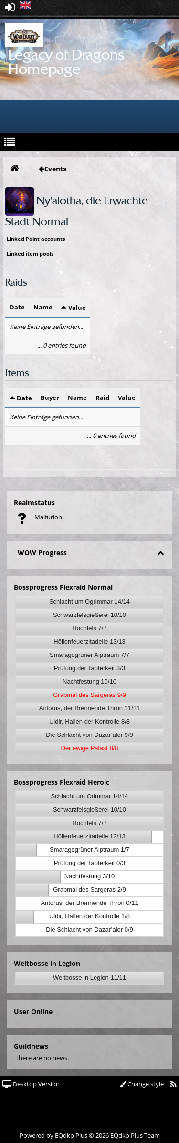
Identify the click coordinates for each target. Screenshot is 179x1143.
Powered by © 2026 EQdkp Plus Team (90, 1135)
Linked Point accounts (36, 238)
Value (77, 307)
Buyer (50, 397)
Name (43, 307)
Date (17, 307)
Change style (142, 1084)
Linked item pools (30, 253)
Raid (102, 397)
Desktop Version (31, 1084)
